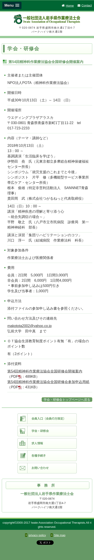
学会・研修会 (47, 431)
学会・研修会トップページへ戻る (67, 399)
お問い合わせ (47, 468)
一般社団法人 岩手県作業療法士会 (47, 20)
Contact (84, 5)
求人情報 (47, 443)
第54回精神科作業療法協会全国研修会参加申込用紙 (48, 382)
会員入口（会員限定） (47, 418)
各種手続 (47, 455)
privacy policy (37, 535)
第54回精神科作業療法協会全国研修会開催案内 (44, 371)
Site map (59, 535)
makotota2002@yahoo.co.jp (29, 326)
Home (67, 5)
